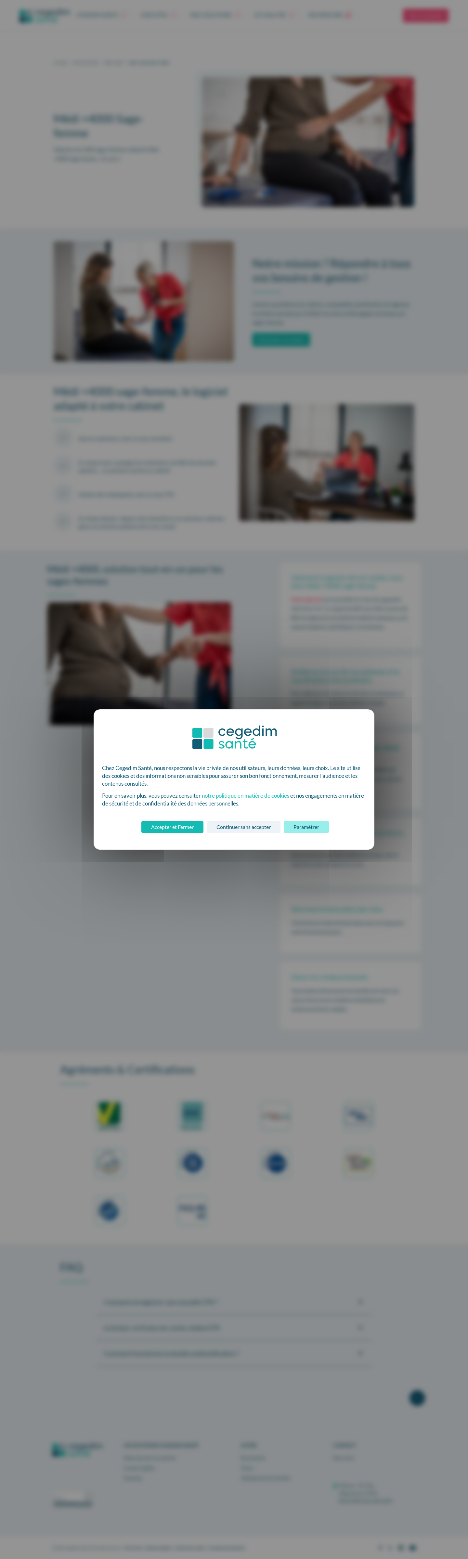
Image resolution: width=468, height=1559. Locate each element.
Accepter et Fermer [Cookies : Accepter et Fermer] (172, 827)
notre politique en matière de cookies (245, 795)
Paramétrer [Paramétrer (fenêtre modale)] (306, 827)
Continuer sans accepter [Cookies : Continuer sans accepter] (243, 827)
